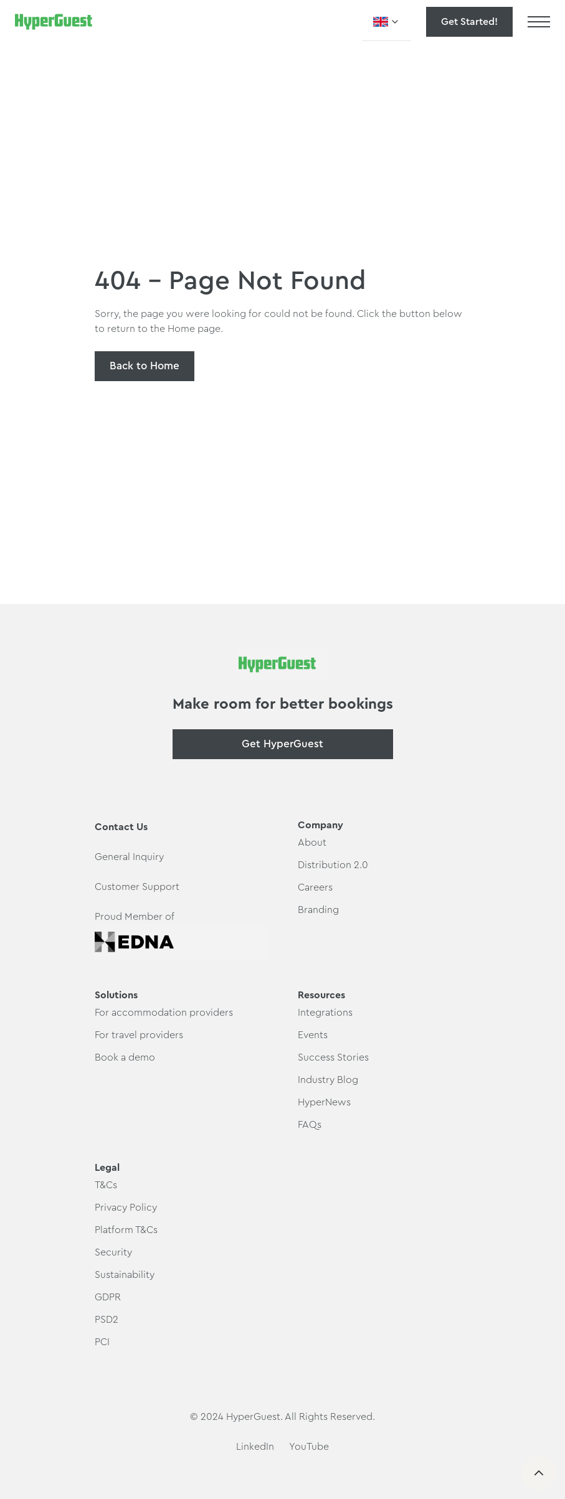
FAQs (309, 1125)
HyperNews (324, 1102)
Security (113, 1252)
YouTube (309, 1447)
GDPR (108, 1297)
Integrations (325, 1013)
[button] (386, 21)
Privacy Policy (126, 1208)
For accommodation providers (164, 1013)
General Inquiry (129, 857)
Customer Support (137, 887)
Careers (315, 887)
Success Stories (333, 1057)
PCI (102, 1342)
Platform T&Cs (126, 1230)
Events (313, 1035)
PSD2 (106, 1320)
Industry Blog (328, 1080)
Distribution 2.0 (333, 865)
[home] (53, 22)
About (312, 843)
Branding (318, 910)
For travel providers (139, 1035)
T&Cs (106, 1185)
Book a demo (125, 1057)
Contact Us (121, 827)
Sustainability (124, 1275)
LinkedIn (255, 1447)
